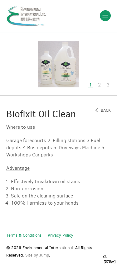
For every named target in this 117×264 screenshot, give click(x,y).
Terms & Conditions (23, 235)
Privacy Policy (60, 235)
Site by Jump (37, 255)
